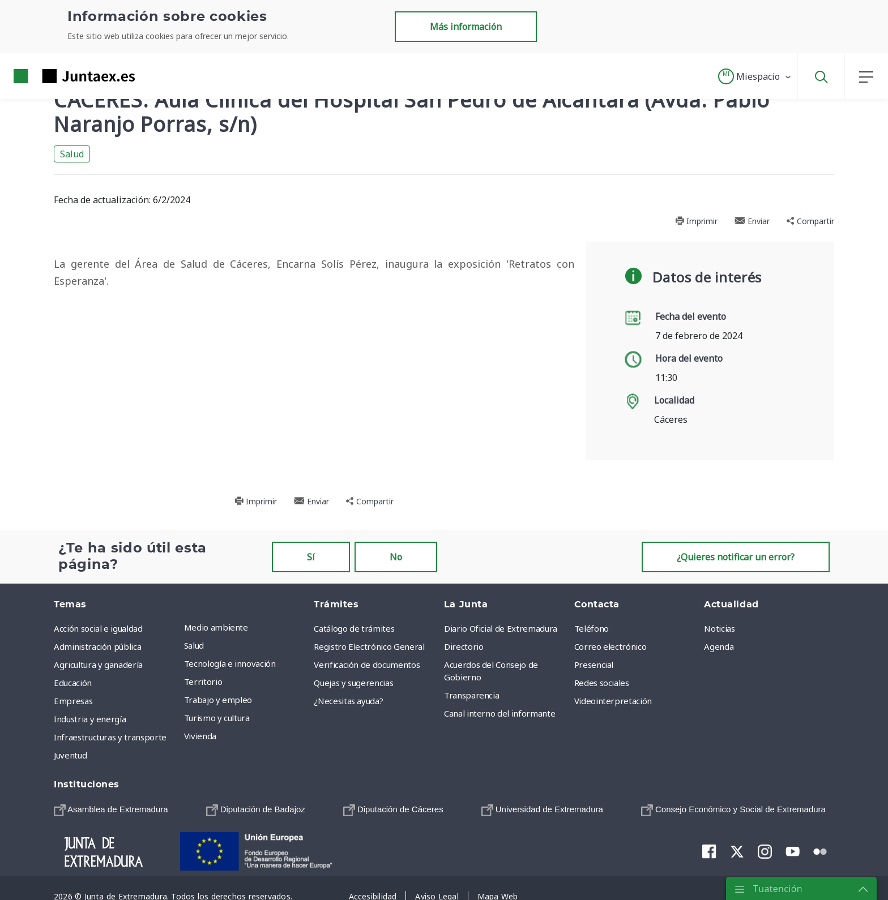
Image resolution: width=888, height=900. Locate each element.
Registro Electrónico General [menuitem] (369, 646)
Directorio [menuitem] (464, 646)
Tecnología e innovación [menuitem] (230, 663)
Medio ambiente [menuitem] (216, 627)
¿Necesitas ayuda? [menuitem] (348, 700)
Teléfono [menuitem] (591, 628)
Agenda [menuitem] (718, 646)
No (396, 557)
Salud (72, 154)
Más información (466, 26)
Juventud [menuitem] (70, 755)
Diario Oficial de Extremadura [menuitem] (500, 628)
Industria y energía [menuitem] (90, 719)
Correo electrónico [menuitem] (610, 646)
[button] (755, 76)
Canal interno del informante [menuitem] (499, 713)
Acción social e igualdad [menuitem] (98, 628)
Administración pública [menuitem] (97, 646)
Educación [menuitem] (73, 682)
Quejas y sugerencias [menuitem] (353, 682)
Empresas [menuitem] (73, 700)
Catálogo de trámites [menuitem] (354, 628)
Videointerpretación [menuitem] (613, 700)
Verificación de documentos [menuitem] (367, 664)
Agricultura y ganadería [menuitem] (98, 664)
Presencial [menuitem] (594, 664)
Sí (311, 557)
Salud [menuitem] (194, 645)
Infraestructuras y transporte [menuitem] (110, 737)
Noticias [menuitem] (719, 628)
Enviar (752, 221)
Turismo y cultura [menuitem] (217, 717)
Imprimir (696, 221)
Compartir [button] (810, 221)
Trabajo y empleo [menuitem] (218, 699)
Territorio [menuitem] (203, 681)
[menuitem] (111, 809)
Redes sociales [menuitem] (601, 682)
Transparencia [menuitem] (471, 695)
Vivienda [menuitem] (200, 736)
